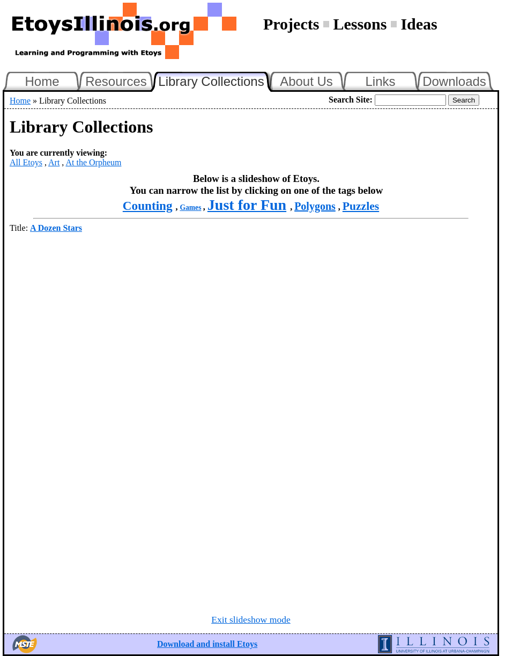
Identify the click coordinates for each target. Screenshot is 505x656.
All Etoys (26, 162)
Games (190, 207)
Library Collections (215, 80)
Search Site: (351, 99)
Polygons (315, 206)
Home (42, 81)
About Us (306, 81)
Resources (116, 81)
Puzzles (361, 206)
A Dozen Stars (56, 227)
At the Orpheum (93, 162)
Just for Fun (246, 204)
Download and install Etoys (207, 643)
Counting (148, 206)
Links (380, 81)
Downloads (454, 81)
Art (54, 162)
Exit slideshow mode (251, 619)
